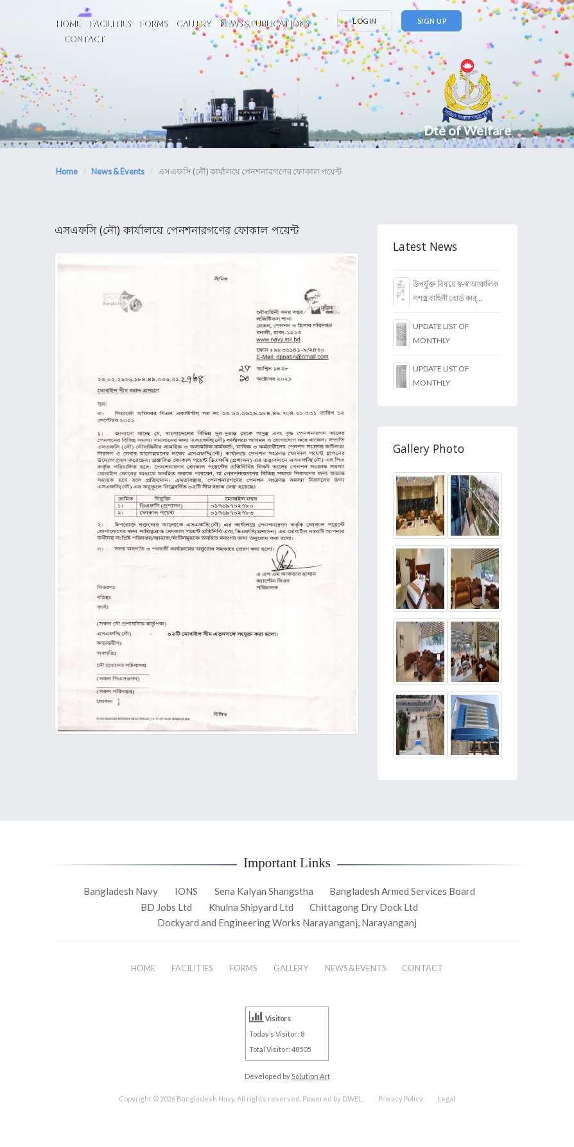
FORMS (153, 24)
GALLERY (193, 24)
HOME (68, 24)
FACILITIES (109, 24)
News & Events (117, 171)
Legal (446, 1098)
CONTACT (84, 39)
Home (67, 171)
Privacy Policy (400, 1098)
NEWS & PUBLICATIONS (264, 24)
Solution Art (310, 1076)
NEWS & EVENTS (355, 968)
